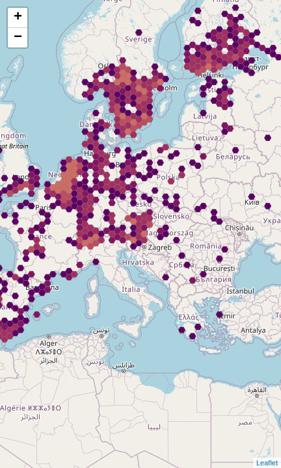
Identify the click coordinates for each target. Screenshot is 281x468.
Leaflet (267, 463)
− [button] (18, 37)
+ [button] (18, 17)
